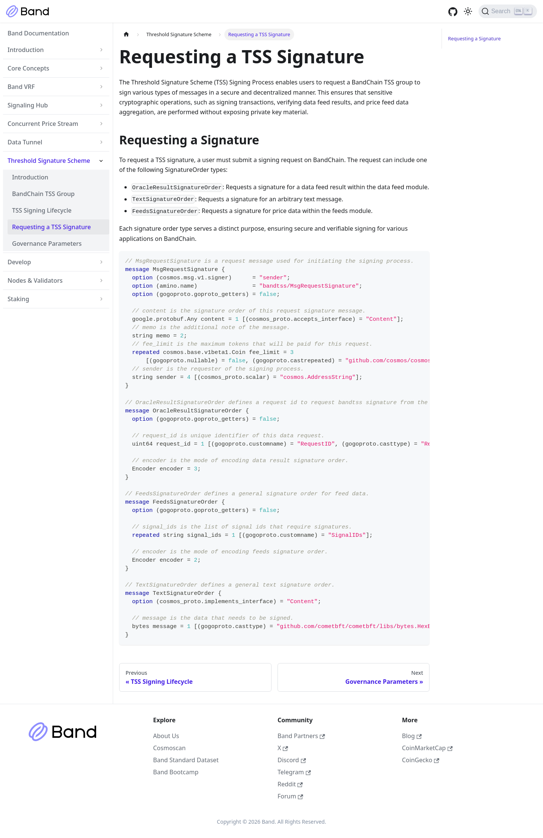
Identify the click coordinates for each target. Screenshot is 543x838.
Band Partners (301, 736)
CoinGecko (420, 760)
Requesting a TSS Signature (51, 227)
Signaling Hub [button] (28, 105)
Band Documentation (38, 33)
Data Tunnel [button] (25, 142)
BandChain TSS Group (43, 194)
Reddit (290, 784)
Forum (290, 796)
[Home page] (126, 34)
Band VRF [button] (21, 87)
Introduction (30, 177)
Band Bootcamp (175, 772)
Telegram (294, 772)
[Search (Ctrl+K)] (508, 11)
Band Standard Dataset (186, 760)
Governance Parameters (47, 243)
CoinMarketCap (427, 748)
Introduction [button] (26, 50)
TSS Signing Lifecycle (42, 210)
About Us (166, 736)
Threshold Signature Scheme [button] (49, 160)
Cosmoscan (169, 748)
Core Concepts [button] (28, 68)
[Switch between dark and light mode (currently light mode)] (468, 11)
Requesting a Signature (474, 38)
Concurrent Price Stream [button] (43, 123)
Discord (292, 760)
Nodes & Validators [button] (35, 280)
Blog (412, 736)
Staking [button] (18, 299)
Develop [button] (19, 262)
